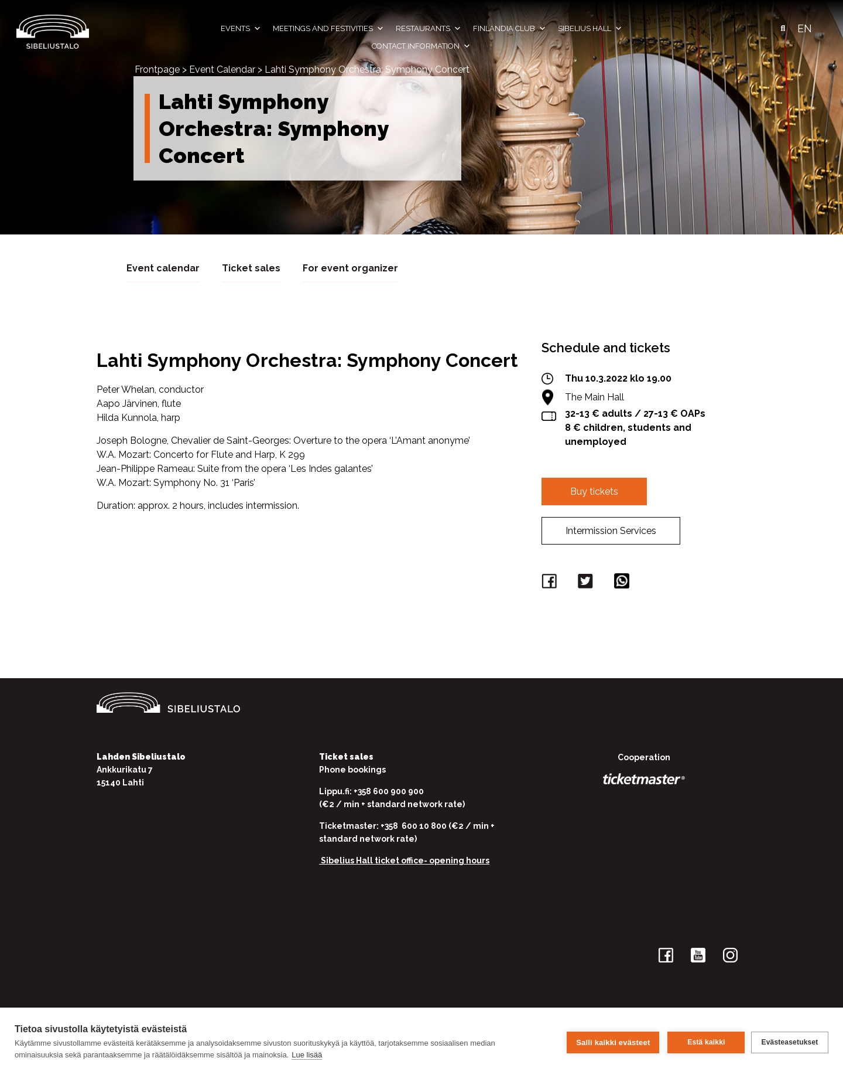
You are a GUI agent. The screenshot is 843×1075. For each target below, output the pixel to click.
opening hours (459, 860)
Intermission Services (611, 530)
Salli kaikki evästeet (611, 1041)
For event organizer (350, 267)
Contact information (421, 46)
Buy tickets (594, 490)
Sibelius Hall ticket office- (374, 860)
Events (241, 29)
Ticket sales (251, 267)
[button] (782, 29)
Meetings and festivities (328, 29)
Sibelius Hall (590, 29)
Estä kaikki (704, 1041)
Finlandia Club (509, 29)
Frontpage (157, 69)
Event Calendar (222, 69)
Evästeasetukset (789, 1041)
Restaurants (428, 29)
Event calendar (163, 267)
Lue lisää (307, 1054)
